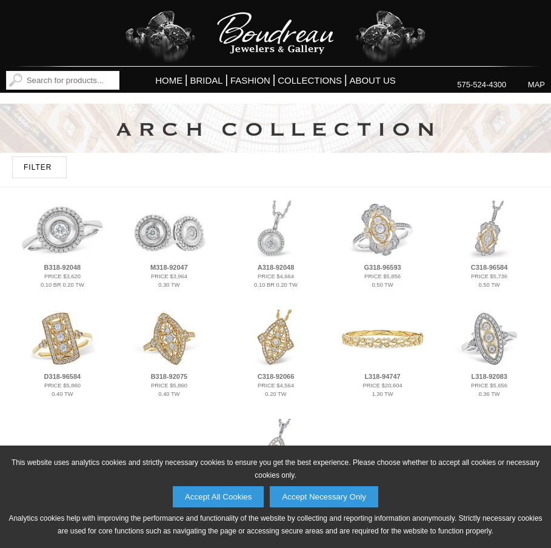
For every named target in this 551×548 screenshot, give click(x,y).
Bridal (206, 80)
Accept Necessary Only (324, 496)
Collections (310, 80)
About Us (372, 80)
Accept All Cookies (218, 496)
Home (168, 80)
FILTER (38, 167)
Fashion (250, 80)
